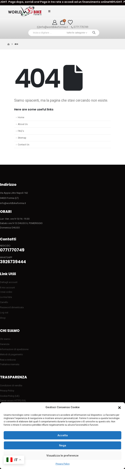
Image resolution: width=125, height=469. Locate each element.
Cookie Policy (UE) (9, 396)
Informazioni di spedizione (14, 349)
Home (21, 117)
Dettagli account (8, 282)
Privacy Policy (63, 464)
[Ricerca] (94, 33)
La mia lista (6, 297)
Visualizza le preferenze (62, 455)
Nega (62, 445)
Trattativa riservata (9, 364)
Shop (3, 317)
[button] (119, 407)
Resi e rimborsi (8, 359)
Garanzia (4, 344)
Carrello (4, 302)
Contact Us (23, 144)
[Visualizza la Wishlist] (70, 22)
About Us (23, 124)
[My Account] (55, 22)
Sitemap (22, 137)
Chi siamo (5, 339)
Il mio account (7, 287)
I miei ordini (6, 292)
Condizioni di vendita (11, 385)
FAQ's (21, 131)
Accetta (62, 435)
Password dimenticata (12, 307)
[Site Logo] (24, 11)
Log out (4, 312)
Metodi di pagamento (11, 354)
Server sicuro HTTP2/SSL (13, 400)
